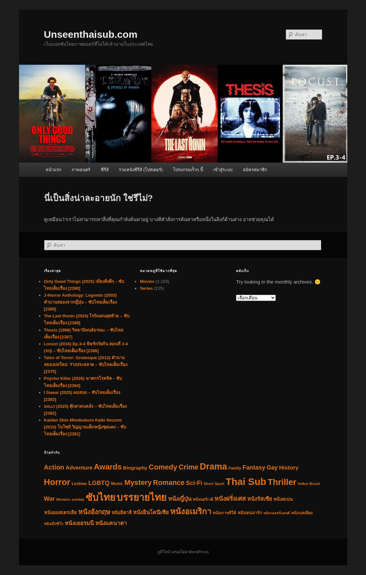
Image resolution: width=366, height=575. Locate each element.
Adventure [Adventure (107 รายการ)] (79, 468)
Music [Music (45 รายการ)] (117, 483)
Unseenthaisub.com (91, 34)
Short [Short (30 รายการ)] (208, 484)
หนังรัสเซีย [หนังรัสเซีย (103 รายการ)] (259, 499)
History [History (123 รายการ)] (288, 467)
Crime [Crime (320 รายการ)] (188, 467)
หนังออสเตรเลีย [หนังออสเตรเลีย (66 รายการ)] (60, 512)
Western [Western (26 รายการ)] (63, 499)
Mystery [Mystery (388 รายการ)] (138, 482)
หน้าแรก (53, 169)
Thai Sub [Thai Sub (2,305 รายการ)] (246, 481)
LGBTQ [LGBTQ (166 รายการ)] (98, 482)
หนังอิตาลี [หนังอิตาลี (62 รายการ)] (122, 512)
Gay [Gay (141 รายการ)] (272, 467)
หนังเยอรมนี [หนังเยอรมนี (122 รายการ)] (79, 523)
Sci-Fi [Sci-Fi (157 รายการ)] (194, 483)
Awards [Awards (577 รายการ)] (108, 467)
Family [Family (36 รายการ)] (234, 468)
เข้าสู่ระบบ (222, 169)
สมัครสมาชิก (255, 169)
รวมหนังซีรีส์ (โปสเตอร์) (140, 169)
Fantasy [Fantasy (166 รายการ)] (254, 467)
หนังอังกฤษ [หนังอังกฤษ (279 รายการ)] (94, 512)
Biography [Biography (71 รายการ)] (135, 468)
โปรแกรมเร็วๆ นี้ (188, 169)
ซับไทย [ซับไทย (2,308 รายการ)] (100, 497)
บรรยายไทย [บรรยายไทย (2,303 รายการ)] (141, 497)
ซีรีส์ (105, 169)
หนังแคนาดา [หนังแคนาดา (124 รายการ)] (111, 523)
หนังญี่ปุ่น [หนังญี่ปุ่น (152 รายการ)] (179, 498)
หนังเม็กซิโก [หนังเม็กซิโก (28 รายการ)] (53, 524)
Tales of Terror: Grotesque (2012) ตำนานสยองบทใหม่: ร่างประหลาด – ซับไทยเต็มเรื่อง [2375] (85, 364)
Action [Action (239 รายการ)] (54, 467)
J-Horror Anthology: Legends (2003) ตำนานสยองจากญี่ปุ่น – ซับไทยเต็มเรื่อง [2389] (80, 302)
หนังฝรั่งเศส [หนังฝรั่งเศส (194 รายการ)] (230, 498)
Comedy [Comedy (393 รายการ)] (163, 467)
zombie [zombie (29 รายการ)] (78, 499)
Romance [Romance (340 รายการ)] (168, 483)
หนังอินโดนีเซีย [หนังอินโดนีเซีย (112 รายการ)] (151, 512)
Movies (147, 281)
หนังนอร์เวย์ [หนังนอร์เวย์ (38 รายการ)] (203, 499)
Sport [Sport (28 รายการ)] (219, 484)
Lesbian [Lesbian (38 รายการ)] (79, 483)
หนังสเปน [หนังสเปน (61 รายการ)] (283, 499)
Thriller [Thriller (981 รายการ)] (282, 482)
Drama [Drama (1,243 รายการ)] (213, 467)
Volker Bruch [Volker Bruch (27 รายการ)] (309, 484)
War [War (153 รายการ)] (49, 498)
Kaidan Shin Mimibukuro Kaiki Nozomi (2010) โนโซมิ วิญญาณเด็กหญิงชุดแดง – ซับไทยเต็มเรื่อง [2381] (85, 427)
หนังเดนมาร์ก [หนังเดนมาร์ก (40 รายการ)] (250, 513)
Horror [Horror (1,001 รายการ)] (57, 482)
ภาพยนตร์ (81, 169)
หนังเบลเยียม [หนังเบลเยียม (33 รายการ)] (302, 513)
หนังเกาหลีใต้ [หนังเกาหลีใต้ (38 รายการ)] (224, 513)
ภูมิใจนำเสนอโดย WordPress (183, 552)
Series (146, 288)
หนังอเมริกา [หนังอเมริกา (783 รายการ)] (190, 511)
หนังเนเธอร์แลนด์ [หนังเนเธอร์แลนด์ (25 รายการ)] (276, 513)
